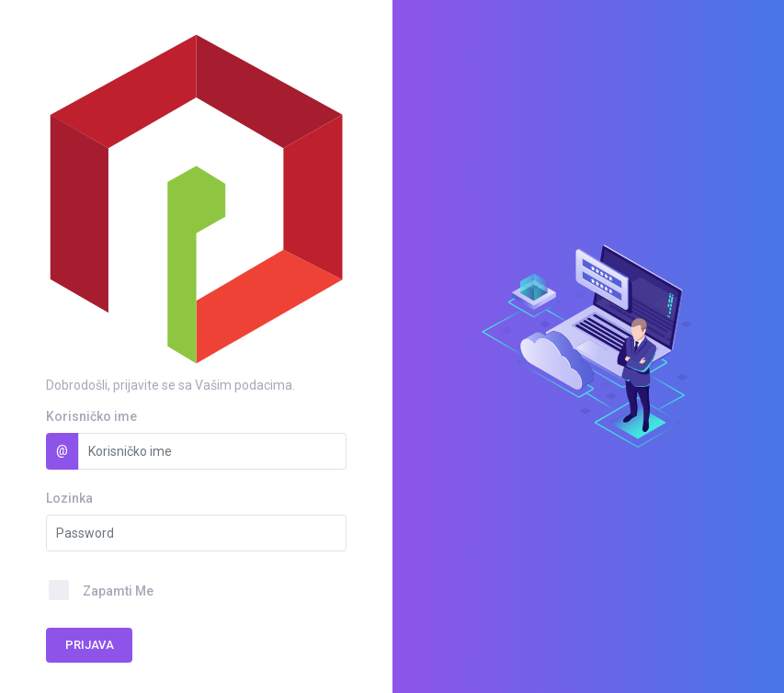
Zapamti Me (118, 591)
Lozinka (69, 498)
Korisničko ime (91, 416)
